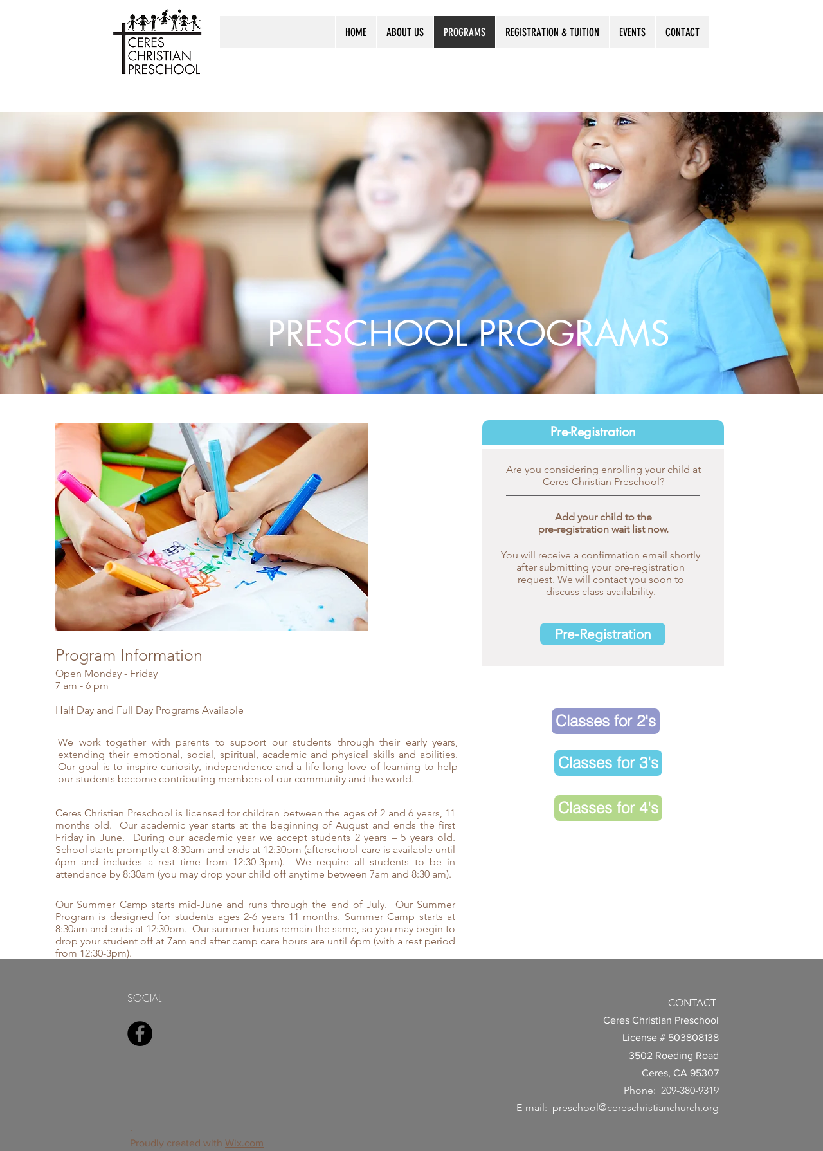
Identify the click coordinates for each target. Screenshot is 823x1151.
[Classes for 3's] (608, 763)
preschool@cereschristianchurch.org (635, 1107)
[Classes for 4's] (608, 808)
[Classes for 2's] (606, 721)
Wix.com (244, 1142)
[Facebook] (139, 1033)
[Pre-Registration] (602, 634)
